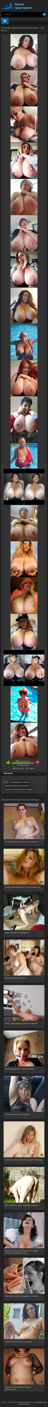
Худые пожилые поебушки (16, 932)
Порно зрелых (19, 6)
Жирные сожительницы (15, 978)
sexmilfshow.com (41, 1402)
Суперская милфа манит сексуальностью (22, 887)
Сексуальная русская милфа (17, 1114)
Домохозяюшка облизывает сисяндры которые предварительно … (21, 1251)
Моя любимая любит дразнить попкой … (22, 1205)
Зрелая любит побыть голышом (18, 1341)
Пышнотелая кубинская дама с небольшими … (18, 1388)
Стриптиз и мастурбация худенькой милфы (23, 1159)
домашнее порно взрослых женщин (19, 789)
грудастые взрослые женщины (17, 786)
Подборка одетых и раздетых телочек (21, 1296)
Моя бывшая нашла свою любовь (19, 1069)
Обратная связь (24, 1404)
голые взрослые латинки (19, 782)
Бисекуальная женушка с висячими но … (22, 841)
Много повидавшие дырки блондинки (21, 1023)
